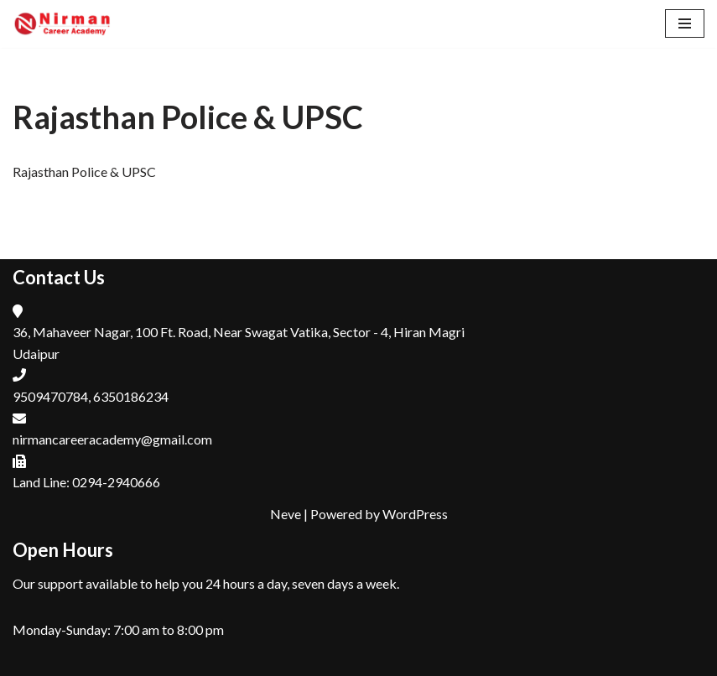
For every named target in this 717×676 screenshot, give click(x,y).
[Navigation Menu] (684, 23)
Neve (285, 514)
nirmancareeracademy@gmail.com (112, 439)
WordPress (415, 514)
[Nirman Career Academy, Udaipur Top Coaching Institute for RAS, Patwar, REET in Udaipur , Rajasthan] (63, 24)
